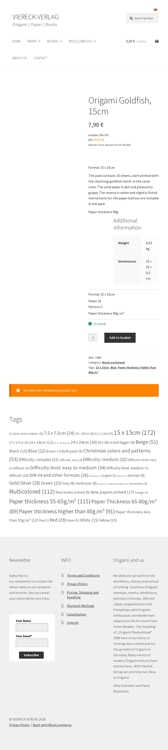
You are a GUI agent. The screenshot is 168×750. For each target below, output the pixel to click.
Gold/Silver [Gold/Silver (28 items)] (24, 483)
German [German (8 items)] (136, 475)
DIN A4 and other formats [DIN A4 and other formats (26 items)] (59, 475)
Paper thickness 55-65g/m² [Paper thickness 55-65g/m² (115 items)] (50, 501)
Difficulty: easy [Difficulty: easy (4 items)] (70, 460)
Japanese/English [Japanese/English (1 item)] (118, 483)
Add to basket (120, 337)
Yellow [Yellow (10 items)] (108, 520)
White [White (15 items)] (89, 520)
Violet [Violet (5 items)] (73, 520)
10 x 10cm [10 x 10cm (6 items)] (84, 433)
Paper (32, 41)
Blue (113, 367)
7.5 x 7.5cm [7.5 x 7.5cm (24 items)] (59, 433)
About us (19, 58)
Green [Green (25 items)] (51, 483)
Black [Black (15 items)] (18, 451)
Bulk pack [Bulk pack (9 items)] (72, 451)
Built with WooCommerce (52, 725)
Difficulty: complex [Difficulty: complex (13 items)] (38, 459)
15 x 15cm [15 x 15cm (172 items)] (135, 432)
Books (52, 41)
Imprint (73, 622)
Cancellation (76, 614)
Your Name (23, 621)
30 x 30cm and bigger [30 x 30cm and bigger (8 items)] (116, 442)
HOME (16, 41)
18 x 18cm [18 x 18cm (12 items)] (41, 442)
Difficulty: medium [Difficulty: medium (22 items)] (105, 459)
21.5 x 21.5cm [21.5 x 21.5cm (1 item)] (62, 443)
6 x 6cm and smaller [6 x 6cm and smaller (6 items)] (26, 433)
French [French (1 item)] (122, 476)
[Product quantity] (93, 337)
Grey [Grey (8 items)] (68, 483)
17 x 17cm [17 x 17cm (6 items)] (18, 442)
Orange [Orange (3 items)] (141, 492)
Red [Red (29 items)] (58, 520)
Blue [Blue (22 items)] (36, 451)
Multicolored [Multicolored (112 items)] (32, 491)
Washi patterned (113, 362)
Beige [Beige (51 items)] (147, 442)
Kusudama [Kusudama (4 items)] (138, 483)
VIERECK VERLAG (36, 16)
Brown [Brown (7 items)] (53, 451)
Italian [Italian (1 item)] (102, 483)
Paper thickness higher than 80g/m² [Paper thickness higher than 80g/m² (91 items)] (67, 511)
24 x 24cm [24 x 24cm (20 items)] (84, 442)
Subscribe (31, 655)
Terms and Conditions (83, 575)
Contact (40, 58)
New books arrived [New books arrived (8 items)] (73, 492)
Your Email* (24, 636)
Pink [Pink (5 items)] (44, 520)
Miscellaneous (80, 41)
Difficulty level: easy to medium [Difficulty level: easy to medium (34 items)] (68, 468)
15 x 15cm (102, 367)
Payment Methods (80, 606)
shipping (99, 139)
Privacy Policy (77, 584)
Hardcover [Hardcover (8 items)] (86, 483)
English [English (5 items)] (109, 475)
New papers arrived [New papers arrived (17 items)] (112, 492)
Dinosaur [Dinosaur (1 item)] (95, 476)
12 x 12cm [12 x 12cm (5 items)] (104, 434)
